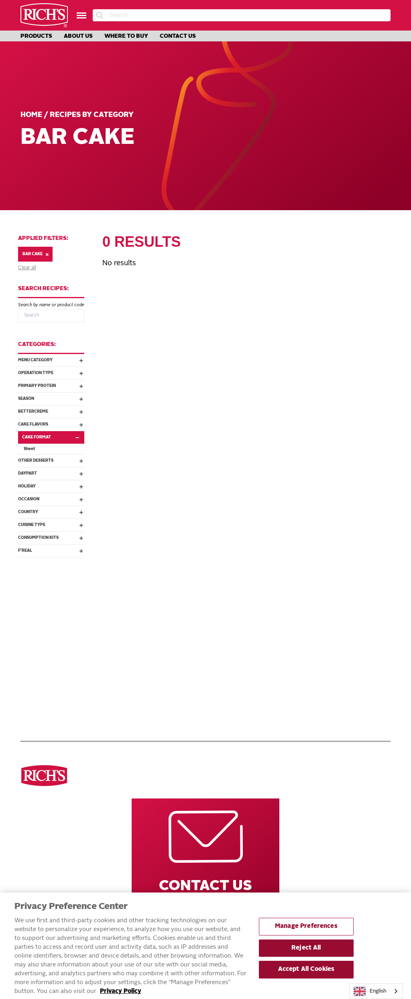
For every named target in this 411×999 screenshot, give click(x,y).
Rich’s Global (294, 622)
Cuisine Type (50, 524)
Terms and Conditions (179, 648)
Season (50, 398)
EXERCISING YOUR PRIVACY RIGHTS (170, 686)
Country (50, 512)
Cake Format (52, 437)
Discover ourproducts (45, 589)
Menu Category (50, 360)
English (370, 991)
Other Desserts (50, 460)
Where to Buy (126, 36)
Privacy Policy (168, 657)
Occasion (50, 499)
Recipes (158, 622)
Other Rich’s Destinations (299, 589)
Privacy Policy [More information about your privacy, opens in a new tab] (120, 996)
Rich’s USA (289, 630)
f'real (50, 550)
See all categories (46, 613)
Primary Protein (50, 385)
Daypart (50, 473)
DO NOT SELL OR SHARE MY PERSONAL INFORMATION (184, 670)
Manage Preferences (306, 930)
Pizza (27, 622)
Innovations (165, 630)
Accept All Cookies (306, 973)
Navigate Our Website (172, 589)
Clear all (27, 268)
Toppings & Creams (46, 657)
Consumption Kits (50, 537)
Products (36, 36)
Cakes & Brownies (45, 666)
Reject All (306, 952)
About (156, 639)
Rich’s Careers (295, 613)
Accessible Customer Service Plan (196, 698)
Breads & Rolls (41, 630)
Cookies (31, 648)
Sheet (29, 449)
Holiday (50, 486)
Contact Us (178, 36)
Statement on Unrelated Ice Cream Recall (196, 711)
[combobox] (376, 991)
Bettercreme (50, 411)
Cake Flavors (50, 424)
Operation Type (50, 373)
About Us (78, 36)
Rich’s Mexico (293, 639)
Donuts (31, 639)
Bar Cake (35, 254)
